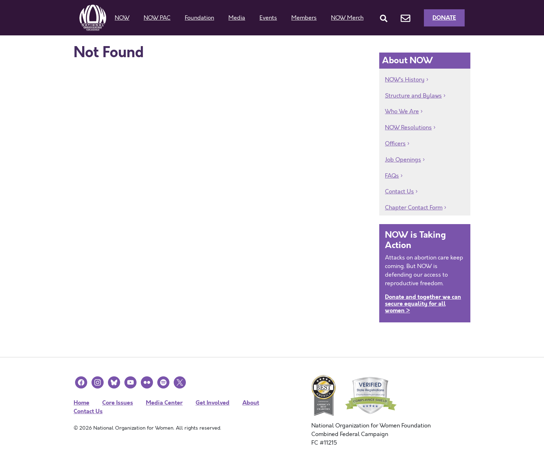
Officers (395, 144)
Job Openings (403, 160)
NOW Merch (347, 18)
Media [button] (236, 18)
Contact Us (399, 192)
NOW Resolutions (408, 128)
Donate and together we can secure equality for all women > (423, 304)
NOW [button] (122, 18)
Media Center (164, 403)
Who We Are (402, 111)
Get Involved (212, 403)
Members (304, 18)
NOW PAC (157, 18)
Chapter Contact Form (413, 208)
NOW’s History (405, 80)
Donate (444, 18)
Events (268, 18)
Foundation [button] (199, 18)
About (250, 403)
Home (81, 403)
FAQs (392, 176)
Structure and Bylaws (413, 96)
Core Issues (117, 403)
